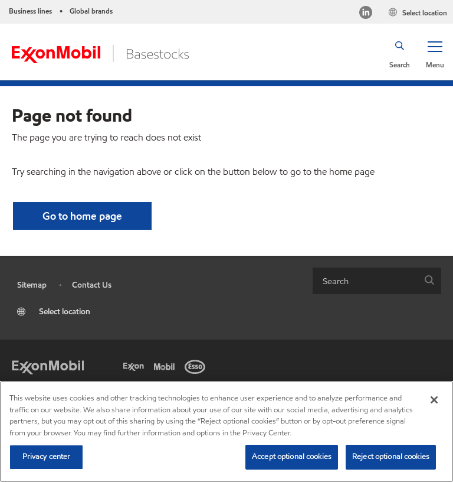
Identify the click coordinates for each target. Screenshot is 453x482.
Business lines (30, 11)
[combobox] (377, 281)
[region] (226, 431)
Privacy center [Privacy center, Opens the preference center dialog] (46, 456)
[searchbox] (365, 281)
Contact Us (91, 285)
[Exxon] (136, 365)
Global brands (91, 11)
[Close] (434, 400)
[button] (434, 53)
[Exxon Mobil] (48, 365)
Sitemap (32, 285)
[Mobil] (166, 365)
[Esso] (197, 365)
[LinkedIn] (365, 14)
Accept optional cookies (291, 456)
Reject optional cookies (390, 456)
